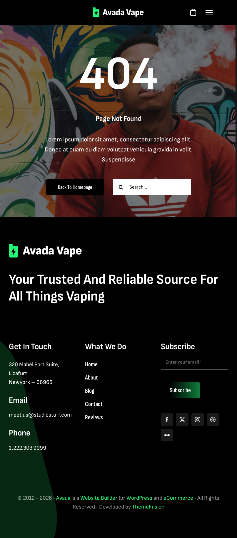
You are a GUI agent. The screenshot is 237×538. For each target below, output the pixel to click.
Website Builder (98, 498)
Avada (63, 498)
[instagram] (197, 419)
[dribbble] (213, 419)
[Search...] (152, 187)
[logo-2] (118, 10)
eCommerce (178, 498)
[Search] (121, 187)
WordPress (139, 498)
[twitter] (182, 419)
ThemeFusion (148, 507)
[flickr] (167, 435)
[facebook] (167, 419)
